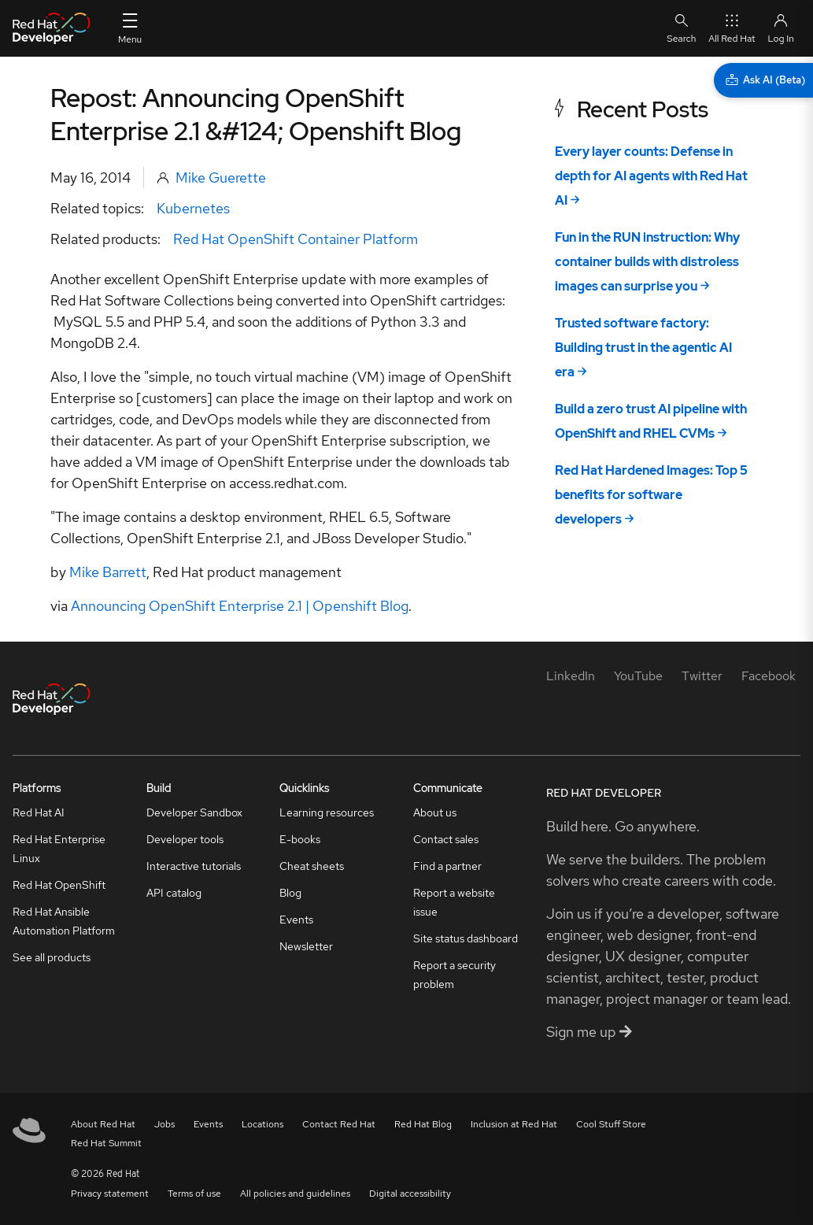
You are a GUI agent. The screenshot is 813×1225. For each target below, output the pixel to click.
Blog (290, 893)
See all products (52, 957)
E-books (299, 839)
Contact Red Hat (338, 1124)
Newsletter (306, 946)
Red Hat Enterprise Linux (59, 848)
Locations (262, 1124)
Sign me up (589, 1032)
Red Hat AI (39, 812)
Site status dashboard (465, 938)
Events (296, 919)
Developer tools (185, 839)
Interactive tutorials (193, 866)
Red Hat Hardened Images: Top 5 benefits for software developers (651, 494)
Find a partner (447, 866)
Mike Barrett (107, 572)
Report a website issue (454, 902)
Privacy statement (110, 1193)
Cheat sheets (311, 866)
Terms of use (194, 1193)
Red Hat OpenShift (59, 885)
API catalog (173, 893)
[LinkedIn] (570, 676)
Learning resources (326, 812)
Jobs (164, 1124)
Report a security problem (454, 974)
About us (434, 812)
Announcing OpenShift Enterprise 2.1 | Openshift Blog (239, 606)
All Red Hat (731, 28)
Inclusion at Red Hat (514, 1124)
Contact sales (446, 839)
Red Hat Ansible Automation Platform (64, 921)
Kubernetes (193, 208)
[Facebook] (768, 676)
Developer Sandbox (194, 812)
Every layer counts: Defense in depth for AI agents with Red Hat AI (651, 176)
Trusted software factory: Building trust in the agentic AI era (643, 347)
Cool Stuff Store (611, 1124)
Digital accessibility (410, 1193)
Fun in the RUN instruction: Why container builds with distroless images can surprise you (647, 261)
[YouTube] (638, 676)
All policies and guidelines (295, 1193)
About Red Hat (103, 1124)
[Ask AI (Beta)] (763, 80)
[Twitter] (702, 676)
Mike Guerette (221, 177)
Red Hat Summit (106, 1143)
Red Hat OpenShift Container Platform (295, 239)
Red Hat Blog (423, 1124)
